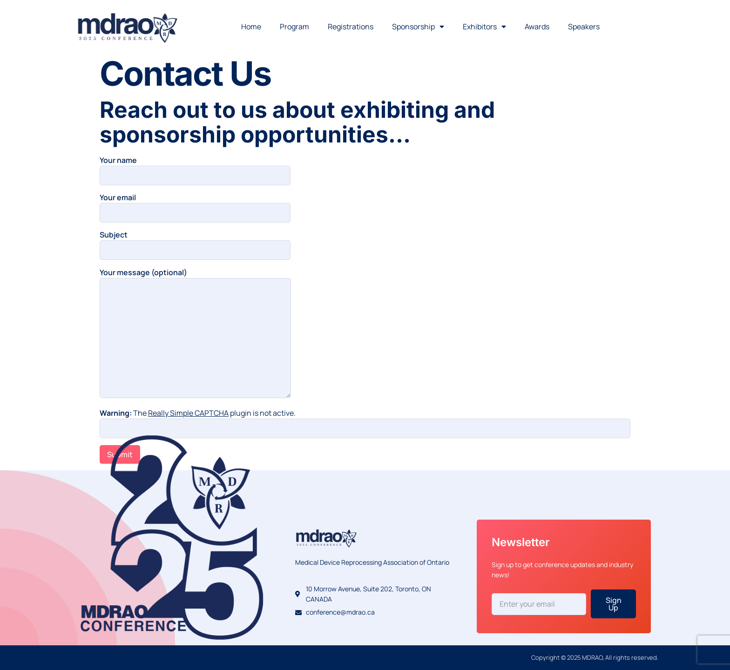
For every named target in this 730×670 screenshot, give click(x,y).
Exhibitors (484, 26)
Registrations (350, 26)
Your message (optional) (195, 333)
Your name (195, 168)
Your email (195, 205)
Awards (537, 26)
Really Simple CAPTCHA (188, 413)
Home (251, 26)
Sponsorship (418, 26)
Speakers (584, 26)
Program (294, 26)
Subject (195, 242)
